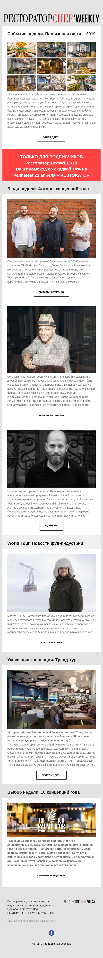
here (52, 920)
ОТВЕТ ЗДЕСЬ (51, 137)
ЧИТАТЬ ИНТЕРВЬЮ (51, 292)
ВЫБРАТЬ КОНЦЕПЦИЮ (51, 875)
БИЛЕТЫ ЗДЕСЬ (51, 775)
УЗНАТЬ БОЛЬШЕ (51, 642)
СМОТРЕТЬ (51, 526)
